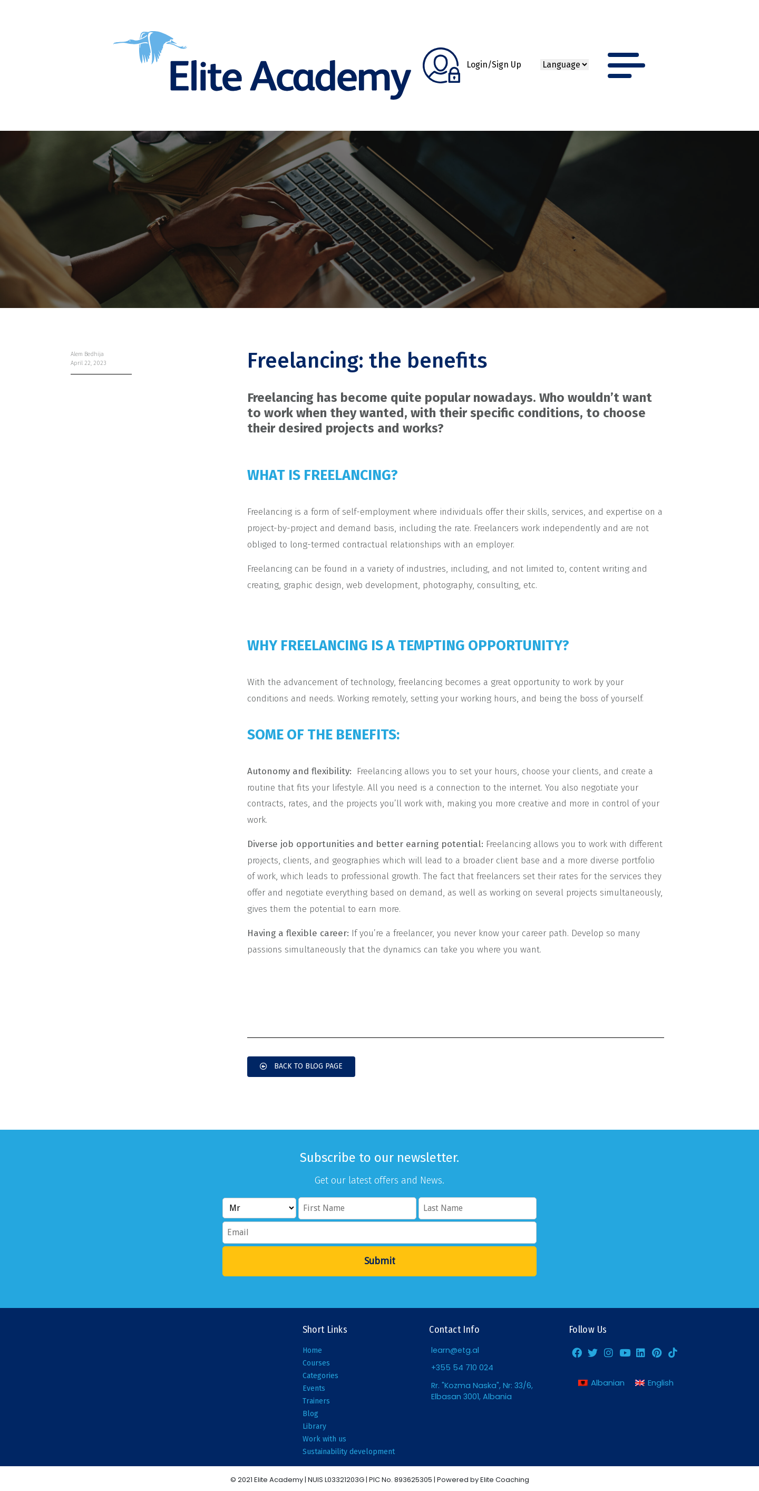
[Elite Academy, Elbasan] (130, 1387)
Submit (379, 1260)
